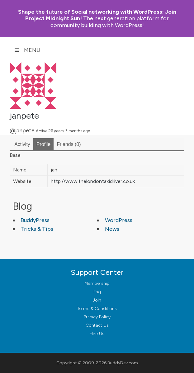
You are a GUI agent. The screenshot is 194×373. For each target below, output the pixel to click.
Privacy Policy (97, 317)
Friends (69, 144)
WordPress (118, 220)
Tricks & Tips (37, 228)
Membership (97, 283)
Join (97, 300)
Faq (97, 291)
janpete (24, 115)
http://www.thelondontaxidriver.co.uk (93, 181)
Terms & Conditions (97, 308)
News (112, 228)
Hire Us (97, 333)
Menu (27, 50)
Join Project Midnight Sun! (97, 15)
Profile (43, 144)
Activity (22, 144)
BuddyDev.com (122, 363)
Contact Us (97, 325)
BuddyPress (35, 220)
